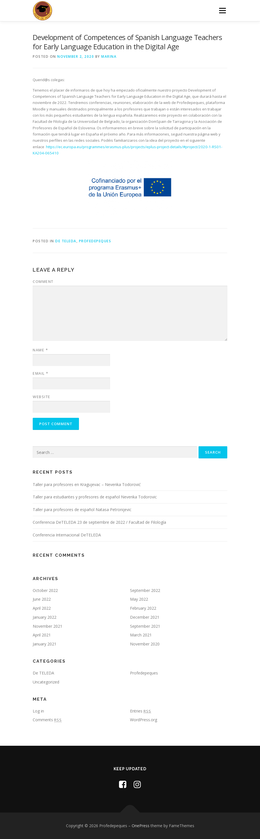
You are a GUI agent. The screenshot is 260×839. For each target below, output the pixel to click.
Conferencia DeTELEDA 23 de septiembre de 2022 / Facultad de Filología (99, 522)
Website (41, 396)
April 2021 (42, 635)
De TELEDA (65, 241)
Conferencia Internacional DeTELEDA (67, 535)
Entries (140, 711)
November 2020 (145, 644)
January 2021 (44, 644)
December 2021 (144, 617)
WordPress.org (143, 719)
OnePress (140, 825)
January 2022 (44, 617)
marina (108, 56)
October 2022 (45, 590)
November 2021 (47, 626)
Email (41, 373)
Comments (47, 719)
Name (40, 349)
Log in (38, 711)
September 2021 (145, 626)
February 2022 (143, 608)
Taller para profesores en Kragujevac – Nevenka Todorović (87, 484)
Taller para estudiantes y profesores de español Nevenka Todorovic (95, 497)
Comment (43, 281)
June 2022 (42, 599)
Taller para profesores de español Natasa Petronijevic (82, 509)
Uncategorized (46, 682)
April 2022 (42, 608)
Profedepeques (95, 241)
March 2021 (141, 635)
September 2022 (145, 590)
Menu (222, 10)
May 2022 (139, 599)
